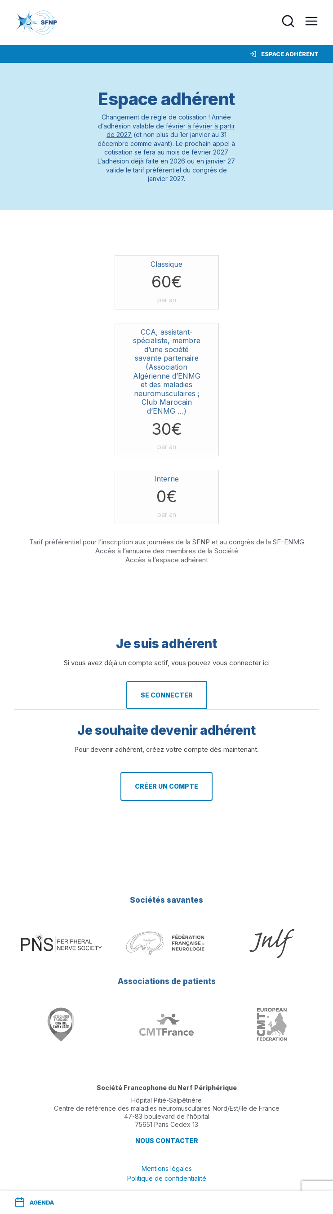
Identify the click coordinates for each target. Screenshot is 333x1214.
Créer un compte (166, 786)
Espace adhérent (284, 53)
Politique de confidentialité (166, 1178)
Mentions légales (167, 1168)
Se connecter (167, 695)
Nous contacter (166, 1140)
